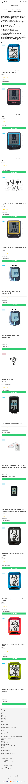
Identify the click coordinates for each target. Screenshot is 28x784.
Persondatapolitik (5, 744)
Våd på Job (3, 726)
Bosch (2, 747)
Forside (2, 712)
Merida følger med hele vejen (7, 716)
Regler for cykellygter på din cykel (8, 727)
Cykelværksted (4, 752)
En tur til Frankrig (4, 724)
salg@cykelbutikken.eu (8, 768)
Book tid (3, 733)
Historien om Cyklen (5, 723)
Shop (2, 713)
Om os (2, 730)
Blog (2, 715)
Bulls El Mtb (3, 718)
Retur (2, 735)
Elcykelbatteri (4, 719)
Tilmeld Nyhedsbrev (5, 742)
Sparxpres (3, 748)
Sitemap (3, 755)
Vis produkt (14, 84)
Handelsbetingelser (5, 732)
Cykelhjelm (3, 729)
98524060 (6, 765)
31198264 (10, 765)
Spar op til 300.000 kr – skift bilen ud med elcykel (11, 736)
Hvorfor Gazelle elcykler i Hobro (8, 753)
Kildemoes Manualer (5, 750)
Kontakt (3, 741)
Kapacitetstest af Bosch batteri (8, 738)
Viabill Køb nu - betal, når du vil (8, 745)
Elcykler (3, 721)
